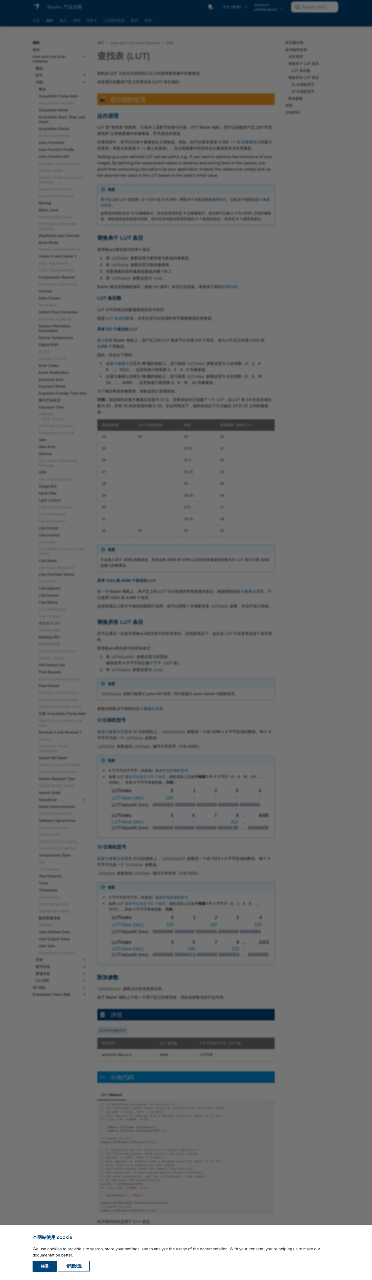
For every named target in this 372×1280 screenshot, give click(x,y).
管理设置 (74, 1266)
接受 (45, 1266)
